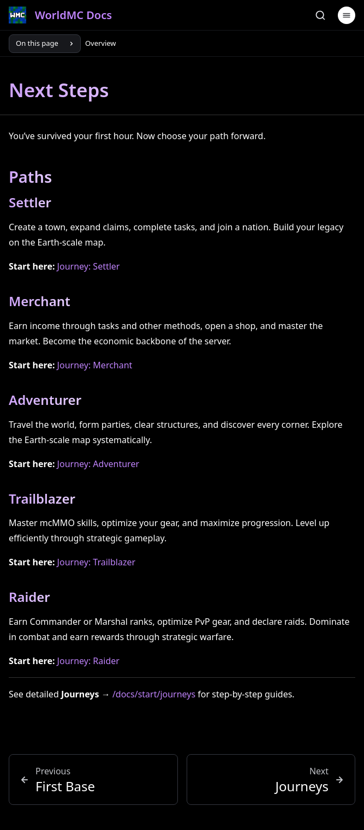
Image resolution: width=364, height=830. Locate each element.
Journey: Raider (88, 661)
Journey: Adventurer (98, 464)
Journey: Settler (88, 266)
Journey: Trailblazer (96, 562)
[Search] (320, 15)
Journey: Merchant (95, 365)
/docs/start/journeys (153, 694)
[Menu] (346, 15)
